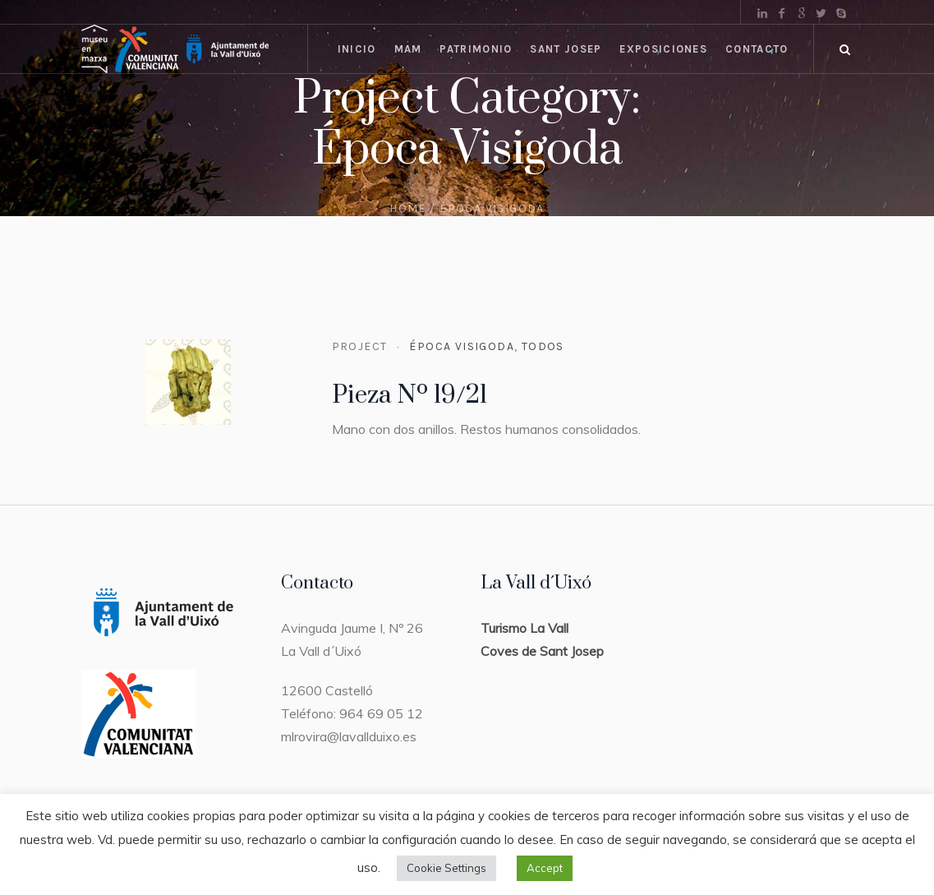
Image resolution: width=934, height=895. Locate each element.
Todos (543, 346)
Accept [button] (545, 867)
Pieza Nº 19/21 (409, 395)
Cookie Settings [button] (446, 867)
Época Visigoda (461, 346)
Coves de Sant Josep (542, 651)
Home (407, 208)
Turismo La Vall (524, 628)
